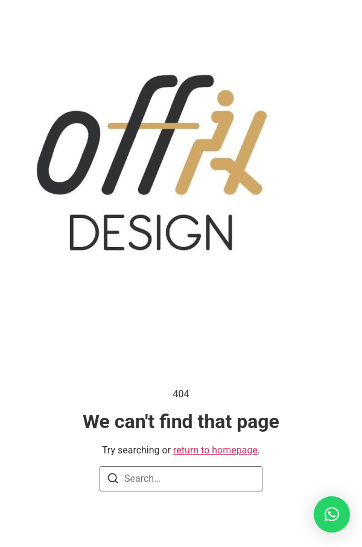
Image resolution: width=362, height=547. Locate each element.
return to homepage (215, 450)
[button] (332, 514)
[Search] (113, 480)
